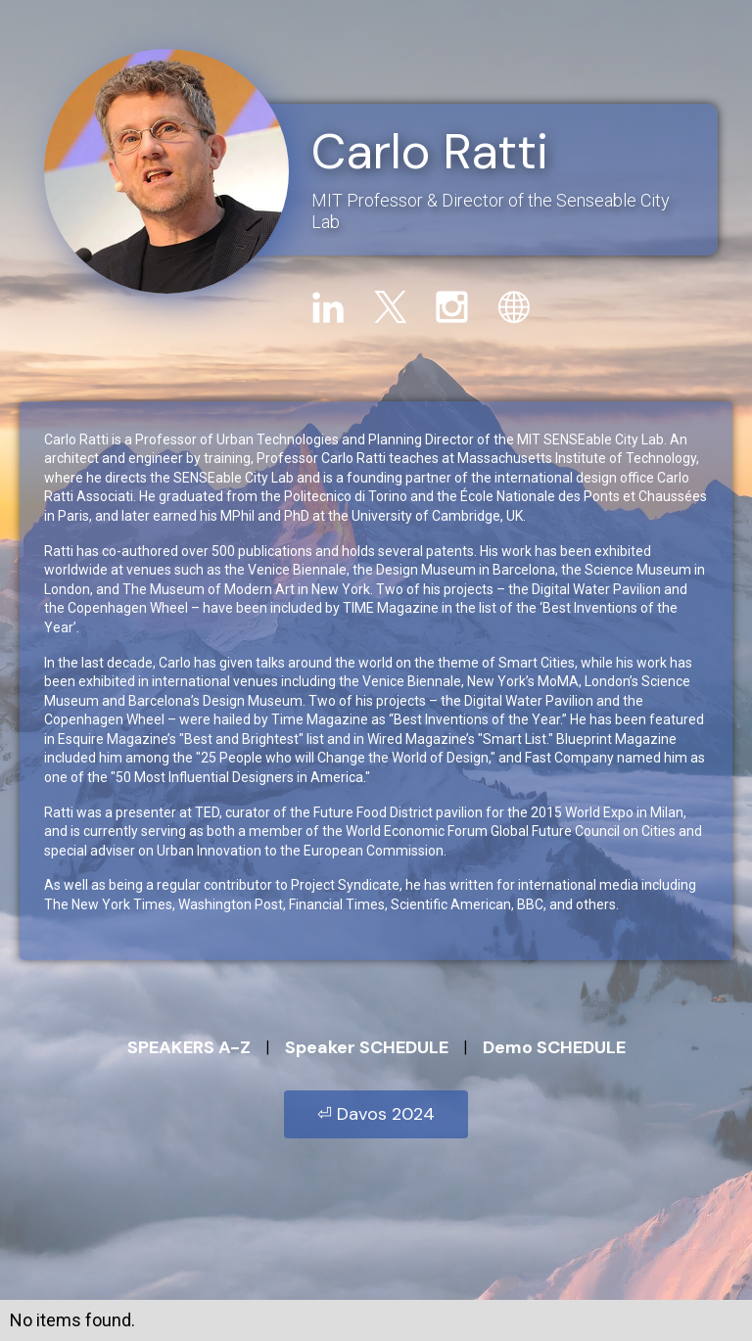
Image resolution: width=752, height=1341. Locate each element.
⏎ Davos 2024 (376, 1114)
